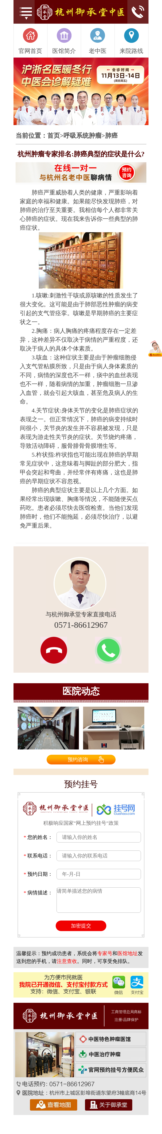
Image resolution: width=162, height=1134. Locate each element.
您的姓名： (38, 837)
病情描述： (38, 892)
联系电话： (38, 855)
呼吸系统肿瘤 (82, 135)
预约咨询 (78, 759)
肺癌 (111, 135)
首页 (53, 135)
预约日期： (38, 874)
